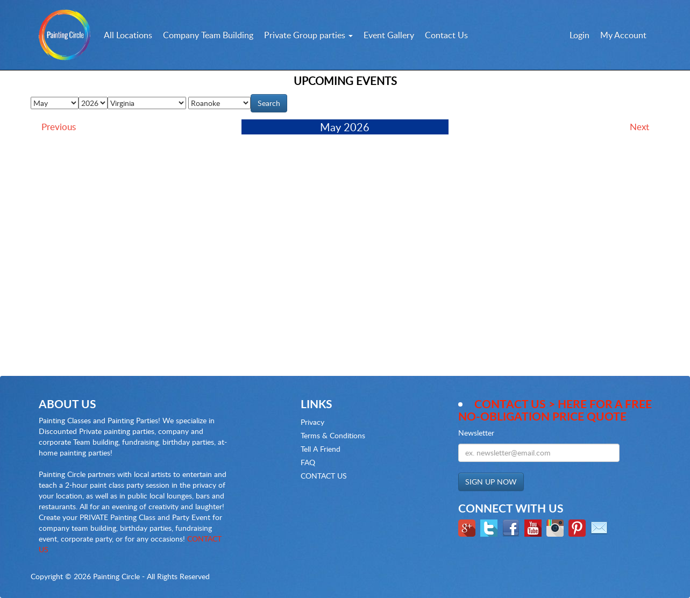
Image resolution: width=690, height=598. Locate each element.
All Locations (128, 35)
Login (579, 35)
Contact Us (446, 35)
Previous (58, 126)
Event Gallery (389, 35)
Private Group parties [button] (308, 35)
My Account (623, 35)
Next (639, 126)
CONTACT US (324, 476)
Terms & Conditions (333, 435)
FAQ (308, 462)
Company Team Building (208, 35)
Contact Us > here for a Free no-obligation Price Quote (555, 410)
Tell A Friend (320, 449)
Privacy (312, 422)
